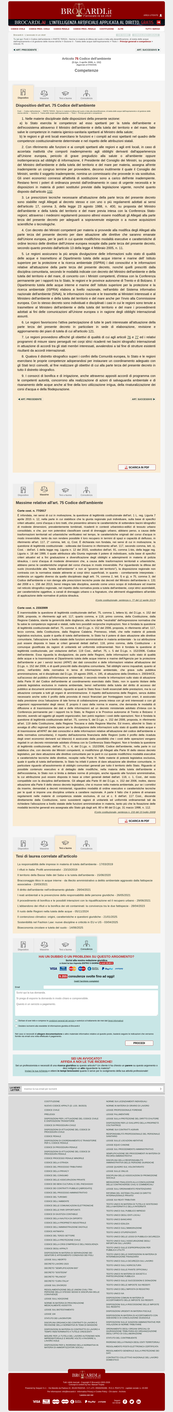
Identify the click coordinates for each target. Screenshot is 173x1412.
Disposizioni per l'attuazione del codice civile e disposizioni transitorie (71, 1119)
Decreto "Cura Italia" (56, 1281)
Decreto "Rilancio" (55, 1277)
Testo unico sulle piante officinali (127, 1269)
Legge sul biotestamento (59, 1309)
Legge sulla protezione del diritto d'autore (132, 1118)
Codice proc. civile (39, 29)
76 (129, 337)
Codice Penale (61, 29)
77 (136, 337)
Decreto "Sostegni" (55, 1272)
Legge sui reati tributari (120, 1200)
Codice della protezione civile (62, 1240)
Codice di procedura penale (61, 1147)
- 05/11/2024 (53, 911)
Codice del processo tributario (63, 1167)
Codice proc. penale (84, 29)
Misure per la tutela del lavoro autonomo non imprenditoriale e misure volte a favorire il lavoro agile (72, 1338)
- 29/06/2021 (84, 900)
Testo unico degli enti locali (123, 1215)
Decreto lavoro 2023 (56, 1264)
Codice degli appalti (56, 1248)
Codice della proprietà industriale (65, 1223)
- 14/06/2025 (50, 927)
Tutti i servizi (152, 29)
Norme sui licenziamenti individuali (126, 1101)
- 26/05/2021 (74, 895)
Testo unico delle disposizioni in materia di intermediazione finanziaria (131, 1255)
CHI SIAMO (123, 35)
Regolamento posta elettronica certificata (132, 1346)
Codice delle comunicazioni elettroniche (68, 1205)
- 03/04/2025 (68, 922)
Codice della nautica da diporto (63, 1218)
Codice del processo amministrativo (65, 1192)
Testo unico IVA (115, 1293)
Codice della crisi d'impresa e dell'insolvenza (71, 1244)
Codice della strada (56, 1162)
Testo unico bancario (119, 1219)
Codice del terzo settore (59, 1235)
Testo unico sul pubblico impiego (125, 1211)
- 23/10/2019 (47, 869)
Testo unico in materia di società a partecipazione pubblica (126, 1275)
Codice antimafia (54, 1231)
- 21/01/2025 (67, 916)
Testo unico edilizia (117, 1224)
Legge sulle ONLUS (117, 1171)
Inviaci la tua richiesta (36, 1070)
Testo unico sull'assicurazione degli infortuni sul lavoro (128, 1242)
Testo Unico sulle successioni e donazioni (131, 1280)
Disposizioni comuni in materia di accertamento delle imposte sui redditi (129, 1299)
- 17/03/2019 (65, 864)
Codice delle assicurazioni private (64, 1180)
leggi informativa (116, 1021)
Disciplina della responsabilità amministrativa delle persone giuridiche (130, 1161)
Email (17, 987)
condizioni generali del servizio (62, 1021)
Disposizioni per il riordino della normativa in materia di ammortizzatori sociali (71, 1346)
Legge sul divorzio (55, 1285)
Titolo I (131, 41)
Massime (44, 94)
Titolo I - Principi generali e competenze (86, 113)
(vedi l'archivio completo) (86, 981)
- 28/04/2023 (81, 906)
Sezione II (86, 41)
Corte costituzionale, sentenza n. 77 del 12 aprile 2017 (125, 600)
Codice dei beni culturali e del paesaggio (68, 1184)
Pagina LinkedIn (138, 1400)
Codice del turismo (55, 1197)
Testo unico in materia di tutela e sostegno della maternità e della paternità (132, 1205)
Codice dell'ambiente (40, 39)
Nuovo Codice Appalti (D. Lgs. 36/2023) (65, 1106)
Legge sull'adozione (56, 1299)
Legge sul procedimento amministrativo (130, 1149)
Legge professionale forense (124, 1110)
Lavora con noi (86, 1395)
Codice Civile (18, 29)
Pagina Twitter (132, 1400)
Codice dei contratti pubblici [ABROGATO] (68, 1188)
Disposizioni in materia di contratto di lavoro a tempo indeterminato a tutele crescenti (72, 1330)
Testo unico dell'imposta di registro (128, 1289)
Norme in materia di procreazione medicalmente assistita (64, 1304)
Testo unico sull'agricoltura (123, 1265)
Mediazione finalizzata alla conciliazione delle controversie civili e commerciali (130, 1183)
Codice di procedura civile (60, 1125)
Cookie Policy (101, 1392)
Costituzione (107, 29)
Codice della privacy (56, 1171)
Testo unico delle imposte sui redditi (128, 1285)
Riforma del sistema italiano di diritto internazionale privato (128, 1194)
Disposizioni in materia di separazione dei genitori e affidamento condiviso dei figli (69, 1254)
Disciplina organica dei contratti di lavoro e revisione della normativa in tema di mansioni (70, 1323)
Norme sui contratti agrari (122, 1129)
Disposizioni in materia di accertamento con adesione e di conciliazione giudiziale (132, 1316)
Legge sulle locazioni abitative (124, 1140)
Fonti (26, 39)
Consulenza (86, 94)
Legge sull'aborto (55, 1259)
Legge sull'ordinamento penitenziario (129, 1189)
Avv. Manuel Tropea (95, 1384)
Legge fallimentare (117, 1114)
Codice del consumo (56, 1175)
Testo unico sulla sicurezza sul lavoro (129, 1261)
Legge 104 (50, 1314)
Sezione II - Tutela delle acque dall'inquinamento (50, 113)
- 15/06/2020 (64, 875)
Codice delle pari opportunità (62, 1210)
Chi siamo (113, 1392)
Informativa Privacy (85, 1392)
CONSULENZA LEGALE (146, 35)
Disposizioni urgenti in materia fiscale (129, 1311)
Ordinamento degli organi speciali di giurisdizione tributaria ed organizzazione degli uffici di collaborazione (131, 1331)
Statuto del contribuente (121, 1338)
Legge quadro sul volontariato (125, 1167)
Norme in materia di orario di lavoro (127, 1106)
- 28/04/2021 (54, 889)
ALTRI (120, 29)
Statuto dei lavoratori (57, 1318)
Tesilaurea (65, 94)
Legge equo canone (118, 1145)
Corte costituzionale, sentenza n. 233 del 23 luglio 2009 (125, 812)
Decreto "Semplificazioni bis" (61, 1268)
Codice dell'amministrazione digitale (66, 1227)
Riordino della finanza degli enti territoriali (133, 1342)
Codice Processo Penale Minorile (64, 1158)
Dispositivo (23, 491)
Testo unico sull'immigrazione (124, 1228)
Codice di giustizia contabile (61, 1214)
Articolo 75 (19, 44)
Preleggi (49, 1114)
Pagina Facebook (125, 1400)
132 (49, 191)
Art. (26, 50)
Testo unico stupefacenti (121, 1232)
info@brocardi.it (68, 1392)
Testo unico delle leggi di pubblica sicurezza (133, 1236)
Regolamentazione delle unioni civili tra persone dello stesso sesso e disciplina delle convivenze (72, 1292)
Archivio (122, 1392)
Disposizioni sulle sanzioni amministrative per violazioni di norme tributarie (133, 1323)
